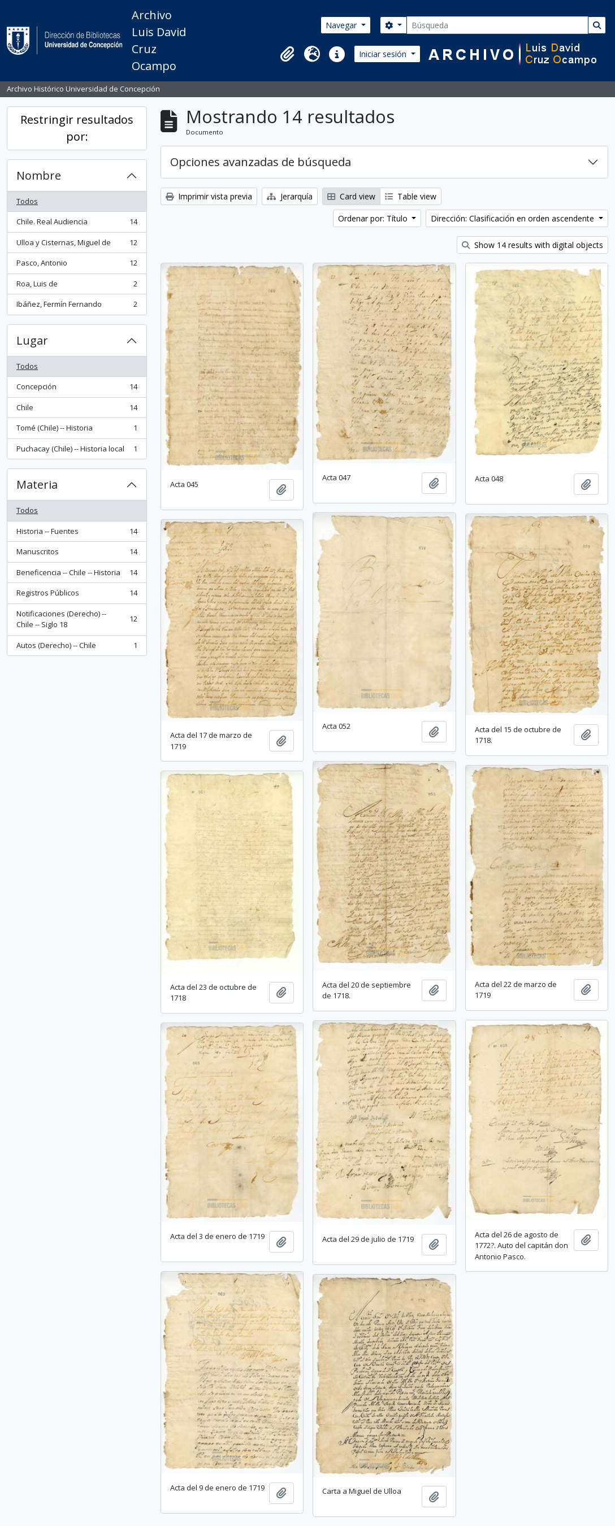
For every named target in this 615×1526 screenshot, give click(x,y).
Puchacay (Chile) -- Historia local (76, 451)
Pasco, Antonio (76, 265)
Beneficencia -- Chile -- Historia (76, 574)
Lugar (32, 340)
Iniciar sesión (384, 54)
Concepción (76, 389)
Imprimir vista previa (209, 196)
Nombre (38, 175)
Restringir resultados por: (76, 128)
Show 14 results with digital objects (532, 245)
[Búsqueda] (497, 25)
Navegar (342, 25)
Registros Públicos (76, 595)
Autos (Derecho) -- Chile (76, 647)
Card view (351, 196)
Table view (410, 196)
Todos (27, 201)
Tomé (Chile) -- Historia (76, 430)
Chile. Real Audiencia (76, 224)
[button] (287, 54)
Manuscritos (76, 554)
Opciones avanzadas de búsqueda (260, 161)
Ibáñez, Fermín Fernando (76, 306)
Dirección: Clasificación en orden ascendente (513, 218)
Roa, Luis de (76, 286)
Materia (37, 484)
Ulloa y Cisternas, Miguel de (76, 245)
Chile (76, 410)
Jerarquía (290, 196)
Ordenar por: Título (374, 218)
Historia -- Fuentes (76, 533)
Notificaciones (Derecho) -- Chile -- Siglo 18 (76, 619)
